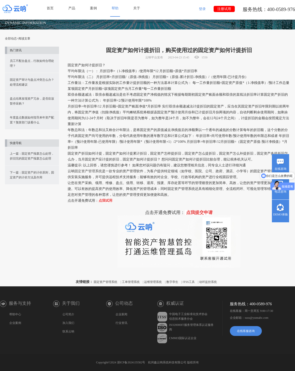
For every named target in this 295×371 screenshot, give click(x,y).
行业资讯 (121, 323)
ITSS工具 (189, 282)
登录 (202, 9)
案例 (93, 8)
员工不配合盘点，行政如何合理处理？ (32, 63)
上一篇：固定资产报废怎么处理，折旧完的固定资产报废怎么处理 (32, 156)
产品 (71, 8)
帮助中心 (15, 314)
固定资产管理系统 (88, 171)
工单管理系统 (131, 282)
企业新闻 (121, 314)
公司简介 (68, 314)
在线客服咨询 (246, 331)
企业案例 (15, 323)
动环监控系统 (208, 282)
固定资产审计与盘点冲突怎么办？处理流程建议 (32, 82)
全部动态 (11, 38)
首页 (50, 8)
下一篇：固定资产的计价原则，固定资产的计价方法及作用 (32, 175)
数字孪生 (172, 282)
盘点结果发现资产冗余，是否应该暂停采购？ (32, 101)
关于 (136, 8)
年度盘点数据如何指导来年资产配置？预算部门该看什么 (32, 120)
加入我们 (68, 323)
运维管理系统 (153, 282)
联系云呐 (68, 331)
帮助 (115, 8)
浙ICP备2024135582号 (131, 362)
